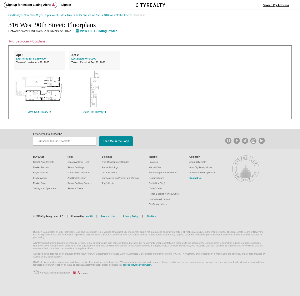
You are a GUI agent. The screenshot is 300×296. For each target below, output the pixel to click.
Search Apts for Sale (43, 162)
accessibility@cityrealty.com (137, 265)
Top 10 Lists (108, 183)
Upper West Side (55, 15)
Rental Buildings (76, 167)
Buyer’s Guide (40, 172)
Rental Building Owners (79, 183)
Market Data (39, 183)
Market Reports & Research (163, 172)
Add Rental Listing (77, 178)
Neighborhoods (156, 178)
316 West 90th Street (118, 15)
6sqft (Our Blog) (157, 183)
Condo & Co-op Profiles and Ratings (120, 178)
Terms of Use (108, 216)
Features (153, 162)
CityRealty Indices (158, 204)
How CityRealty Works (200, 167)
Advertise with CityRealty (202, 172)
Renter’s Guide (75, 188)
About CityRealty (197, 162)
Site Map (151, 216)
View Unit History (39, 111)
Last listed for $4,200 (83, 58)
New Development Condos (115, 162)
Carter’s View (155, 188)
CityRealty (16, 15)
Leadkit (89, 216)
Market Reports (41, 167)
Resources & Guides (159, 199)
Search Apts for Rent (78, 162)
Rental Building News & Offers (164, 194)
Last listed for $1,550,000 (31, 58)
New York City (34, 15)
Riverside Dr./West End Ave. (85, 15)
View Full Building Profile (96, 31)
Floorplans (139, 15)
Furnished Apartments (79, 172)
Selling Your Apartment (44, 188)
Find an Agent (40, 178)
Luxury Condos (109, 172)
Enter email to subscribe (47, 134)
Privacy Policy (131, 216)
